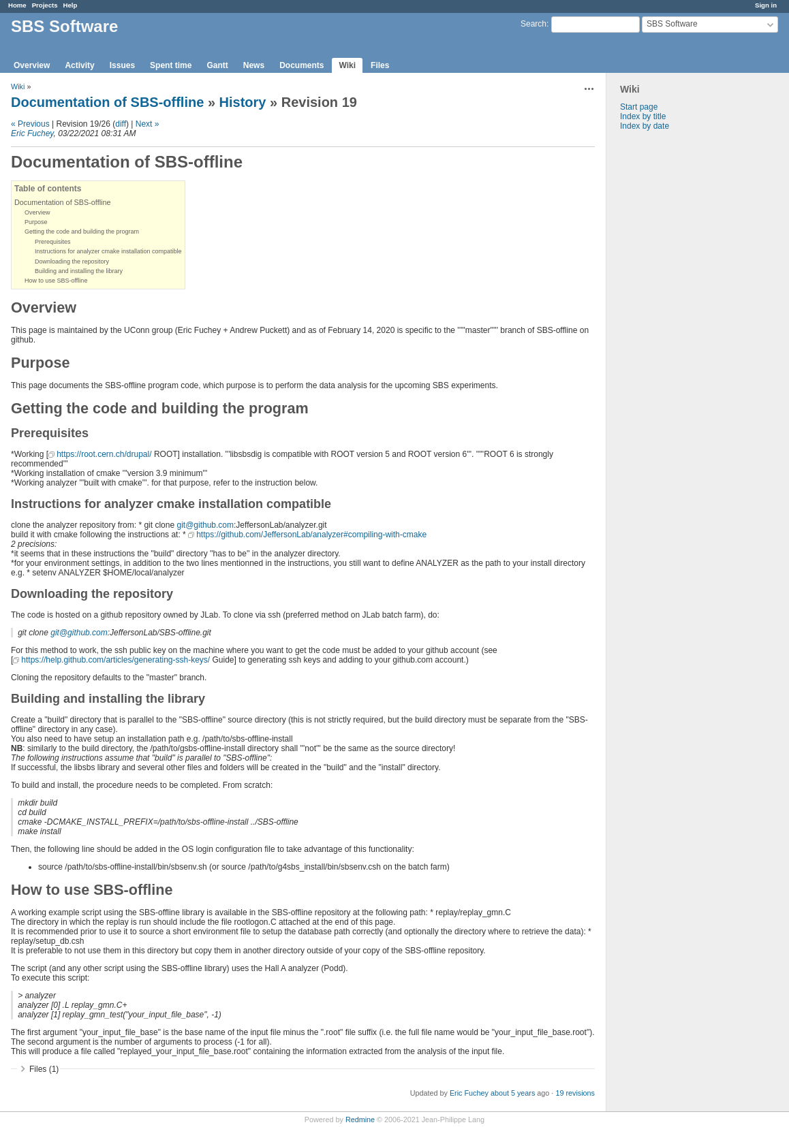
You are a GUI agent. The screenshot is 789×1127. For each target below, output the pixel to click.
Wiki (347, 65)
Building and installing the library (79, 271)
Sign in (766, 5)
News (253, 65)
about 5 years (513, 1093)
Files (380, 65)
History (242, 102)
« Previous (30, 124)
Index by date (644, 126)
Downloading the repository (72, 261)
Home (17, 5)
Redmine (360, 1119)
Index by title (643, 116)
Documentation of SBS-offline (107, 102)
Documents (301, 65)
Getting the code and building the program (82, 231)
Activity (79, 65)
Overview (32, 65)
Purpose (36, 222)
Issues (122, 65)
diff (120, 124)
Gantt (217, 65)
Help (70, 5)
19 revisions (575, 1093)
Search (533, 24)
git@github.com (205, 525)
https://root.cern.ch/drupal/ (104, 454)
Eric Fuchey (32, 133)
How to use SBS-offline (56, 280)
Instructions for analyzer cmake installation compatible (108, 251)
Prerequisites (53, 241)
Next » (147, 124)
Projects (45, 5)
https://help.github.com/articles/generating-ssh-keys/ (115, 660)
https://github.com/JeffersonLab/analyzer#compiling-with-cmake (311, 534)
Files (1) (44, 1069)
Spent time (170, 65)
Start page (639, 107)
